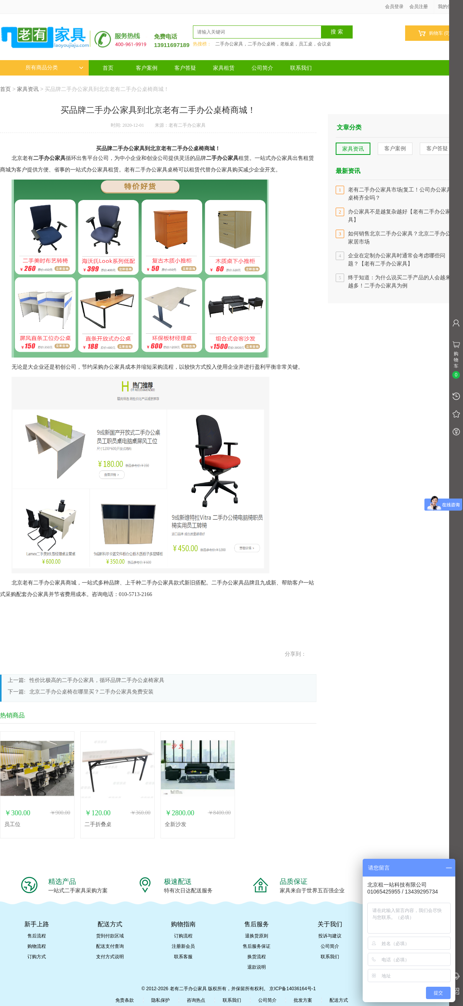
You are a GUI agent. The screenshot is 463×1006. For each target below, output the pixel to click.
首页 (108, 68)
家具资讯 (28, 89)
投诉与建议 (329, 936)
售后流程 (36, 936)
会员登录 (394, 6)
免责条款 (124, 1000)
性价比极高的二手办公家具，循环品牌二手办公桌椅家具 (96, 680)
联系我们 (301, 68)
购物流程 (36, 946)
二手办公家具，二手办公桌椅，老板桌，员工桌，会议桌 (273, 44)
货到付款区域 (110, 936)
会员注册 (418, 6)
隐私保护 (160, 1000)
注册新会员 (183, 946)
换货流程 (256, 956)
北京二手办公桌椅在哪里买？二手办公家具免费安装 (91, 692)
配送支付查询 (110, 946)
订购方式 (36, 956)
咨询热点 (196, 1000)
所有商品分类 (54, 68)
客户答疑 (185, 68)
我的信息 (450, 6)
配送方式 (339, 1000)
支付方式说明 (110, 956)
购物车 (433, 33)
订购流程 (183, 936)
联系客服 (183, 956)
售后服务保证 (256, 946)
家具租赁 (224, 68)
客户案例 (146, 68)
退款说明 (256, 967)
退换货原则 (256, 936)
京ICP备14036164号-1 (292, 988)
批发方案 (303, 1000)
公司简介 (262, 68)
